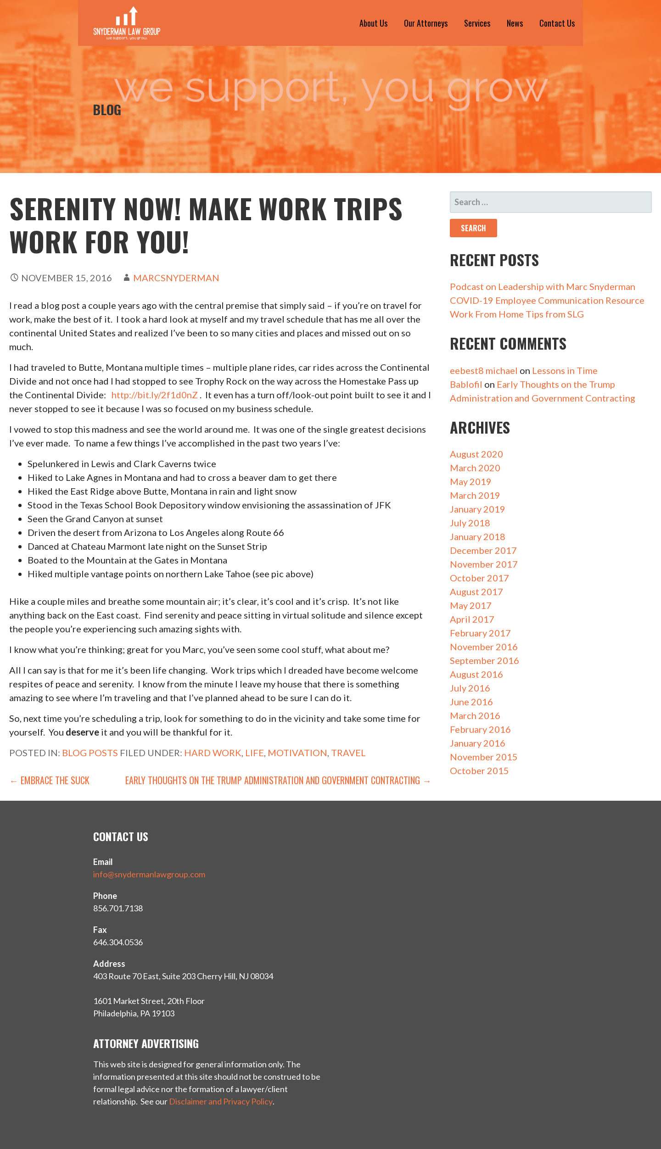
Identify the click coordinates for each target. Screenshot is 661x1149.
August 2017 (476, 591)
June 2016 (471, 701)
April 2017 (472, 619)
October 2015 (479, 770)
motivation (297, 752)
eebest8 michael (484, 370)
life (254, 752)
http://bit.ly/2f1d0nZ (155, 394)
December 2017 (483, 550)
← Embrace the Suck (49, 780)
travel (348, 752)
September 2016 (484, 660)
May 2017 (471, 605)
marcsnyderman (176, 277)
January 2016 (477, 742)
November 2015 (484, 756)
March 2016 (475, 715)
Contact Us (557, 23)
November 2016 (484, 646)
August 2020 (476, 453)
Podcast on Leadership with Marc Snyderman (542, 286)
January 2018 (477, 536)
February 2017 (480, 632)
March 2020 (475, 467)
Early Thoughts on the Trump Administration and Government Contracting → (278, 780)
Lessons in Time (565, 370)
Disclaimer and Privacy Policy (221, 1101)
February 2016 (480, 729)
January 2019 (477, 508)
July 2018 (470, 522)
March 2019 (475, 495)
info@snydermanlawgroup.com (149, 874)
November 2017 (484, 563)
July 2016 (470, 687)
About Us (373, 23)
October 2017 (479, 577)
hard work (212, 752)
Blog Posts (90, 752)
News (515, 23)
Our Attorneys (426, 23)
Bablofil (466, 384)
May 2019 (471, 481)
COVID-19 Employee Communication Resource (547, 300)
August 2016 (476, 674)
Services (477, 23)
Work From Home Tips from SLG (517, 313)
